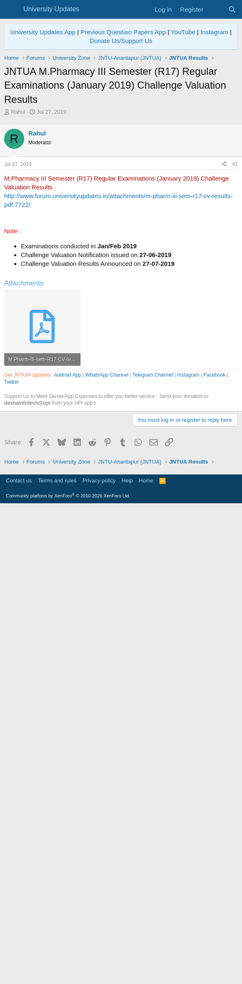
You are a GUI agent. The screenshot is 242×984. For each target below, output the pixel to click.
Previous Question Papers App (123, 32)
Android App (67, 613)
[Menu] (11, 9)
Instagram (214, 32)
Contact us (19, 957)
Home (146, 957)
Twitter (11, 620)
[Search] (232, 9)
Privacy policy (99, 957)
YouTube (183, 32)
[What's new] (215, 9)
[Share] (224, 281)
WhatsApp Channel (107, 613)
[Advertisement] (121, 178)
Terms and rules (57, 957)
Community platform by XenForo (68, 972)
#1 (235, 281)
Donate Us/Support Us (121, 40)
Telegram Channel (153, 613)
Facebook (215, 613)
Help (127, 957)
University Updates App (43, 32)
